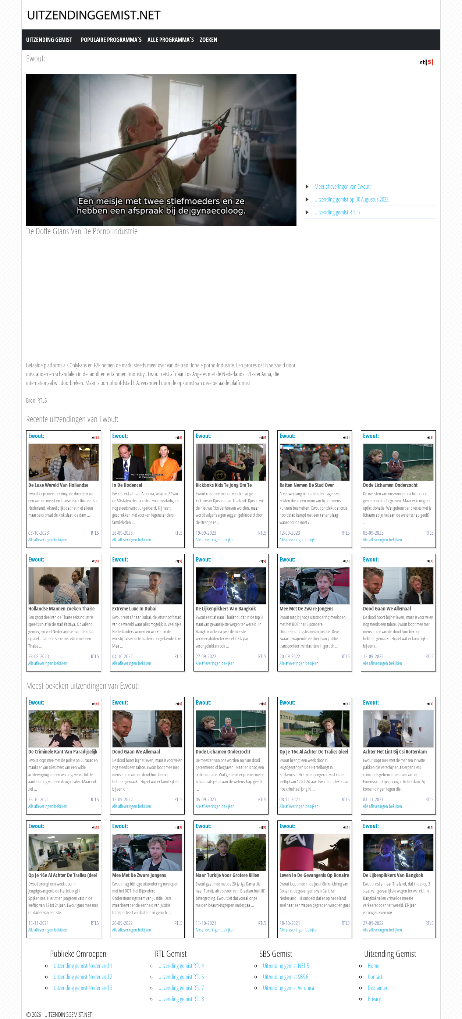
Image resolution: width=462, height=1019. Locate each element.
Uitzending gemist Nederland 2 (83, 977)
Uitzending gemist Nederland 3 (83, 988)
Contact (375, 977)
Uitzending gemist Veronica (288, 988)
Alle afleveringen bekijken (47, 539)
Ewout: (35, 58)
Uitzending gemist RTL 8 (181, 999)
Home (373, 966)
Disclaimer (377, 988)
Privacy (374, 999)
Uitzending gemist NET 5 (286, 966)
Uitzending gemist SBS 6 (285, 977)
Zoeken (208, 40)
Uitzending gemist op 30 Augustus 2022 (351, 199)
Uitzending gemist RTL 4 (181, 966)
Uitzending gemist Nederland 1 (83, 966)
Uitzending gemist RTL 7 (181, 988)
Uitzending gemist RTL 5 (337, 212)
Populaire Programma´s (111, 40)
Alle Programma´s (171, 40)
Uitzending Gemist (49, 40)
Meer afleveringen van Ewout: (342, 186)
